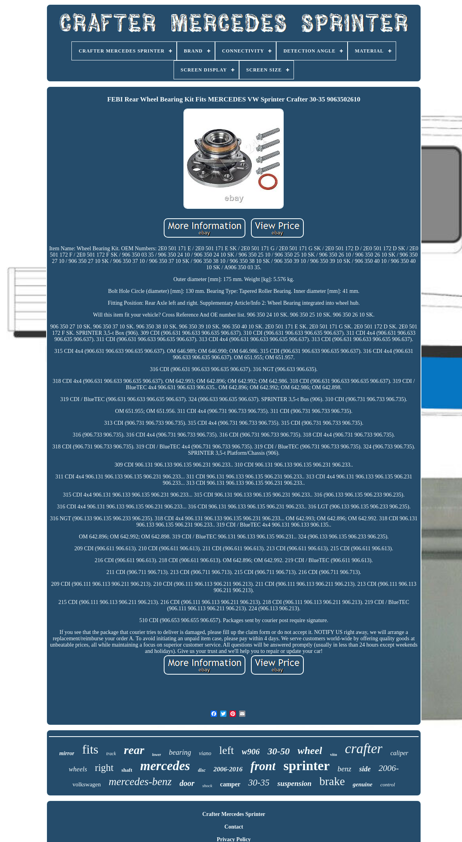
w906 (251, 751)
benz (345, 769)
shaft (127, 770)
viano (205, 753)
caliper (399, 753)
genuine (362, 784)
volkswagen (87, 784)
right (104, 767)
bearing (180, 752)
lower (156, 754)
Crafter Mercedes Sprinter (234, 814)
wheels (78, 769)
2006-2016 (228, 769)
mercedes (165, 766)
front (263, 766)
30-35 (258, 783)
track (111, 753)
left (226, 750)
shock (207, 785)
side (364, 769)
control (387, 785)
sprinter (306, 765)
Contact (233, 827)
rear (134, 749)
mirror (66, 753)
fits (90, 749)
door (187, 783)
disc (202, 770)
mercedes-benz (140, 782)
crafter (363, 748)
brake (332, 781)
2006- (388, 768)
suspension (294, 783)
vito (333, 754)
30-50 (278, 751)
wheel (309, 750)
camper (230, 784)
